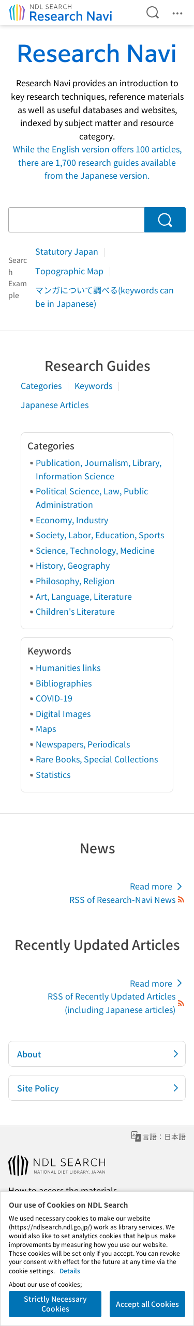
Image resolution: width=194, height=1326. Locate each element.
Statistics (53, 774)
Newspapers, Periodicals (83, 744)
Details (69, 1270)
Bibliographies (64, 683)
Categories (42, 385)
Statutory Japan (67, 251)
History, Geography (73, 565)
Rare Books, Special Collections (97, 759)
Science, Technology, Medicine (95, 550)
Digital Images (63, 713)
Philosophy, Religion (75, 580)
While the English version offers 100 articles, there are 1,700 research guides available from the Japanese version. (97, 162)
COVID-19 (54, 698)
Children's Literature (75, 611)
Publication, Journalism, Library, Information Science (98, 469)
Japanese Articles (54, 404)
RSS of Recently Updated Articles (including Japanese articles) (117, 1003)
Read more (158, 886)
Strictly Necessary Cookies (55, 1303)
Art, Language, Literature (84, 596)
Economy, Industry (72, 519)
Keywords (94, 385)
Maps (46, 728)
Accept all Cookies (147, 1304)
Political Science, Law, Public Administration (92, 497)
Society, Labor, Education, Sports (100, 534)
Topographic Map (70, 270)
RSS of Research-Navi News (127, 899)
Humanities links (68, 667)
